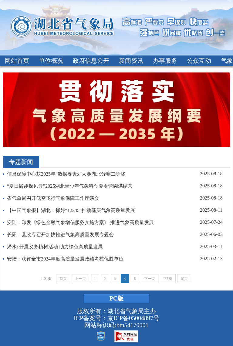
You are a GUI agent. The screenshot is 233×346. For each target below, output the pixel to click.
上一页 (80, 279)
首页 (63, 279)
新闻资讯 (131, 60)
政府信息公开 (91, 60)
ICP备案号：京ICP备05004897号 (116, 318)
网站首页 (17, 60)
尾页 (184, 279)
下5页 (167, 279)
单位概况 (51, 60)
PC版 (117, 298)
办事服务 (165, 60)
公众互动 (199, 60)
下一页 (149, 279)
